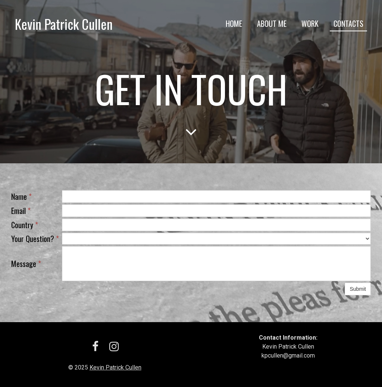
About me (271, 23)
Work (310, 23)
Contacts (348, 23)
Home (234, 23)
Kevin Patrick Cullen (115, 367)
